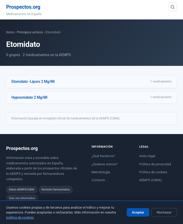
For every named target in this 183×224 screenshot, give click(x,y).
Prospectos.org (23, 7)
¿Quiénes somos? (105, 164)
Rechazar (164, 212)
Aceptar (138, 212)
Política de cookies (153, 172)
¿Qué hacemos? (103, 156)
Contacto (98, 180)
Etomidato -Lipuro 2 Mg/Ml (33, 81)
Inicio (10, 32)
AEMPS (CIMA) (150, 180)
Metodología (101, 172)
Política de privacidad (155, 164)
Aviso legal (147, 156)
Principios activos (30, 32)
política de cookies (20, 217)
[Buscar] (172, 7)
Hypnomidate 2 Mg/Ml (29, 97)
